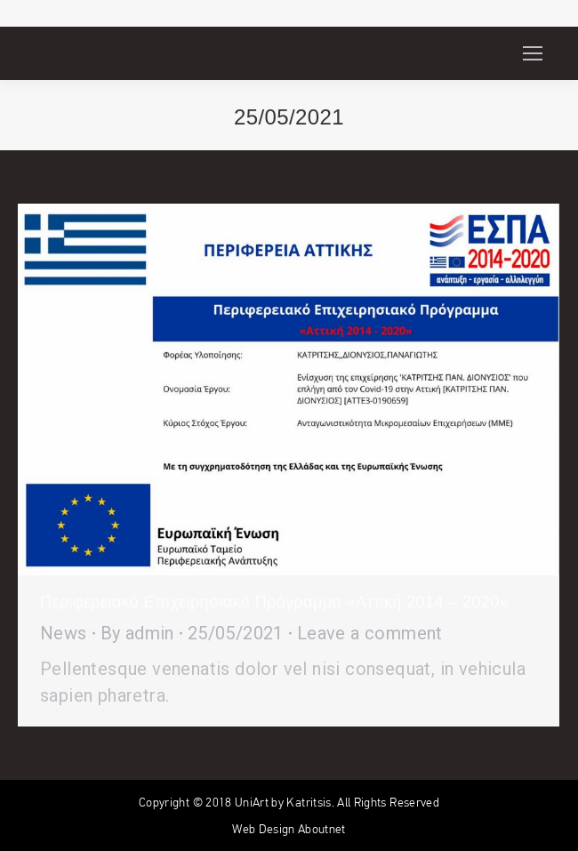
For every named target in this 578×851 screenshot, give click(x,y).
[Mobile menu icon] (532, 53)
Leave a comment (370, 633)
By (137, 633)
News (63, 633)
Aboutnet (322, 829)
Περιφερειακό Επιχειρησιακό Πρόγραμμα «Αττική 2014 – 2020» (274, 602)
